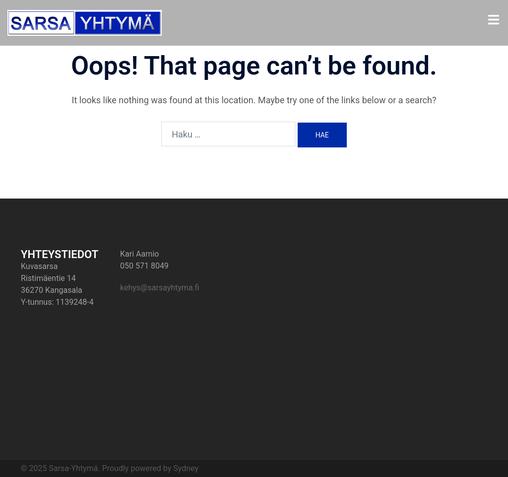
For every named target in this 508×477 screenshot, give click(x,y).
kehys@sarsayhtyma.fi (159, 287)
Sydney (185, 468)
